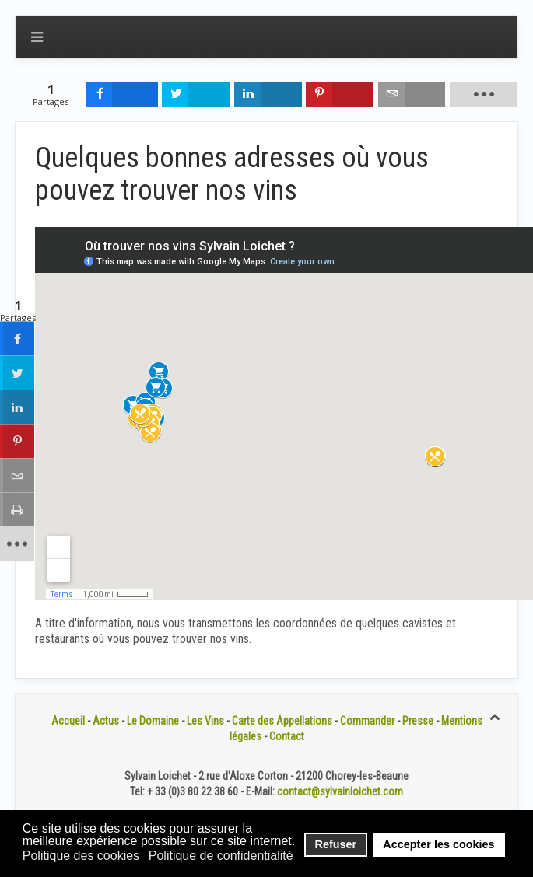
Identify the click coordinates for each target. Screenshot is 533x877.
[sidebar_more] (17, 544)
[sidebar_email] (17, 476)
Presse (417, 721)
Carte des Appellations (282, 721)
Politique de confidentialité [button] (221, 855)
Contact (286, 736)
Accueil (68, 721)
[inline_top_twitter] (196, 94)
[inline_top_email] (412, 94)
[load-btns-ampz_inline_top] (483, 94)
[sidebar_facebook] (17, 339)
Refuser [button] (336, 844)
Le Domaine (153, 721)
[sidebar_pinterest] (17, 442)
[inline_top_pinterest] (339, 94)
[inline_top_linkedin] (268, 94)
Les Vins (205, 721)
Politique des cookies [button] (81, 855)
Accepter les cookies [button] (438, 844)
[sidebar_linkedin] (17, 407)
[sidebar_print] (17, 510)
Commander (367, 721)
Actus (106, 721)
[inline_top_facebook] (121, 94)
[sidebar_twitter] (17, 373)
